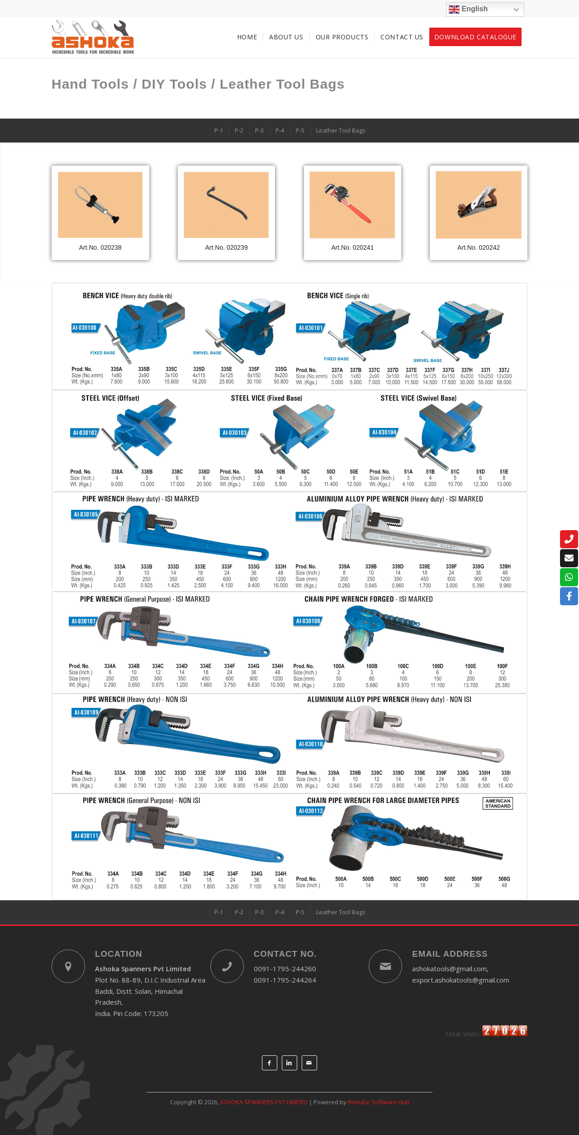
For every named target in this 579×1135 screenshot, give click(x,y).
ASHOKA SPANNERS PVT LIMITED (264, 1102)
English (468, 9)
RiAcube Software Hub (378, 1102)
